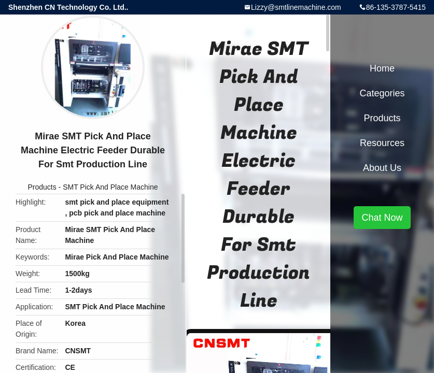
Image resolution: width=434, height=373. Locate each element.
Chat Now (381, 217)
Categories (381, 93)
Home (382, 68)
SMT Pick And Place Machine (110, 187)
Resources (382, 143)
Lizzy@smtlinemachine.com (296, 7)
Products (41, 187)
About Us (382, 168)
